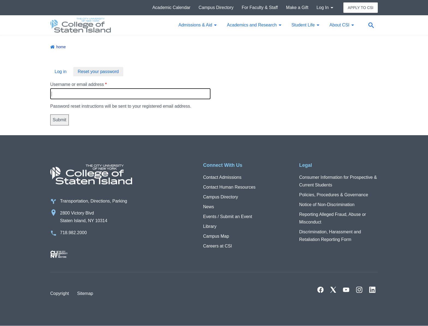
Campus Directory (216, 7)
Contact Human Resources (229, 187)
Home (61, 47)
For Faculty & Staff (260, 7)
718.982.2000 (73, 232)
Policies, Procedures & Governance (333, 194)
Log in (61, 71)
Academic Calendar (171, 7)
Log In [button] (323, 7)
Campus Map (216, 236)
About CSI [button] (339, 25)
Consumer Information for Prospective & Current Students (338, 181)
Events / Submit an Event (227, 216)
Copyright (59, 293)
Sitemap (85, 293)
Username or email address (77, 84)
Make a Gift (297, 7)
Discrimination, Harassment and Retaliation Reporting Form (330, 236)
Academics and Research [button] (252, 25)
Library (209, 226)
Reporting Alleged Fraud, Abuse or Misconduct (332, 218)
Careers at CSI (217, 246)
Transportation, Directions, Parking (93, 201)
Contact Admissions (222, 177)
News (208, 206)
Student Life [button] (303, 25)
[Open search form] (371, 25)
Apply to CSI (360, 7)
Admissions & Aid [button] (195, 25)
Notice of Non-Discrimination (327, 204)
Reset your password (98, 71)
